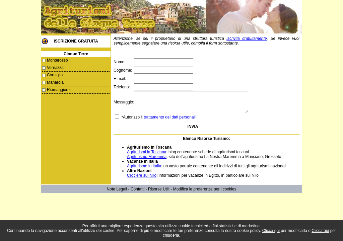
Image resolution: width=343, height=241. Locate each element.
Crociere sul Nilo (141, 179)
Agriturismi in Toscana (146, 156)
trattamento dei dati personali (169, 121)
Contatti (137, 193)
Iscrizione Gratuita (76, 41)
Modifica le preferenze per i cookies (204, 193)
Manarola (55, 82)
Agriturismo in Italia (144, 170)
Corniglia (55, 75)
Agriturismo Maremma (146, 160)
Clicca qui (271, 230)
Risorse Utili (158, 193)
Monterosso (57, 60)
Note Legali (117, 193)
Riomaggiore (58, 89)
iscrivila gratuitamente (246, 38)
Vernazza (55, 67)
